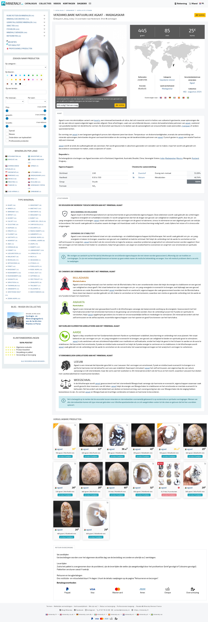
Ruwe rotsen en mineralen (20, 15)
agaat (58, 449)
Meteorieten (14, 36)
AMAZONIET (35, 205)
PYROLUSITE (36, 266)
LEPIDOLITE (35, 253)
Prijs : (8, 107)
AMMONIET (13, 212)
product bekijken (65, 456)
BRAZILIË (12, 159)
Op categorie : (10, 64)
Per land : (31, 98)
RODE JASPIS (36, 269)
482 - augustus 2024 (192, 92)
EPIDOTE (12, 231)
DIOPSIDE (12, 228)
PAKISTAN (13, 182)
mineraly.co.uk (67, 614)
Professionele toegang (126, 606)
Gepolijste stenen (84, 10)
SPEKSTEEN (13, 282)
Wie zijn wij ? (93, 606)
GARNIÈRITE (36, 234)
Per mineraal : (11, 98)
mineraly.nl (128, 614)
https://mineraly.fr (141, 610)
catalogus (59, 10)
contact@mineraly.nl (122, 610)
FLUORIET (12, 234)
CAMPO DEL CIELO (38, 221)
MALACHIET (13, 256)
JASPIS (34, 244)
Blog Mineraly (65, 610)
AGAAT (11, 205)
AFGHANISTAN (14, 156)
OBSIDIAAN (35, 260)
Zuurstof (142, 173)
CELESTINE (13, 224)
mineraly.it (100, 614)
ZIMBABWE (36, 191)
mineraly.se (156, 614)
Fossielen (13, 29)
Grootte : (9, 123)
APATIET (12, 215)
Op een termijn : (12, 88)
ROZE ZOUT (35, 273)
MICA (33, 256)
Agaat (192, 83)
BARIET (34, 218)
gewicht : (9, 115)
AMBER (11, 208)
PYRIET (11, 266)
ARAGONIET (35, 215)
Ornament (70, 10)
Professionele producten (19, 48)
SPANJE (34, 166)
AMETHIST (35, 208)
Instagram (90, 610)
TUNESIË (12, 185)
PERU (34, 179)
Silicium (141, 177)
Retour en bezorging (107, 606)
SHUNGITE (13, 279)
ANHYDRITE (35, 212)
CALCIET (12, 221)
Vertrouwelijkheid (80, 606)
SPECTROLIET (36, 279)
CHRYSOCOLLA (36, 224)
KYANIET (12, 250)
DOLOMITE (35, 228)
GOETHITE (12, 237)
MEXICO (12, 179)
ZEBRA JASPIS (14, 298)
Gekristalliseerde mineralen (21, 22)
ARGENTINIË (36, 156)
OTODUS (34, 263)
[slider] (7, 110)
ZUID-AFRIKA (13, 191)
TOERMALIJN (14, 285)
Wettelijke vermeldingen (63, 606)
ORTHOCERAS (14, 263)
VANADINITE (13, 289)
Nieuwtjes (12, 42)
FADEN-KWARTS (37, 231)
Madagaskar (167, 88)
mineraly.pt (142, 614)
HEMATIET (12, 240)
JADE (11, 244)
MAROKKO (13, 175)
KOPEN (200, 15)
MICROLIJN (13, 260)
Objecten (13, 25)
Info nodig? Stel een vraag (67, 105)
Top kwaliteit (13, 45)
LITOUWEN (36, 172)
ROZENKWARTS (14, 276)
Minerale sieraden (17, 32)
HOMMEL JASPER (37, 240)
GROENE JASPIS (37, 237)
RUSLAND (35, 182)
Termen (49, 606)
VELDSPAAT (35, 289)
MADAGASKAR (38, 175)
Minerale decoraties (18, 19)
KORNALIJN (13, 247)
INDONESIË (13, 172)
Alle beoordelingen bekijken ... (33, 361)
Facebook (78, 610)
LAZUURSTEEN (14, 253)
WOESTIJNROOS (37, 292)
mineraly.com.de (84, 614)
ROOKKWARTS (14, 273)
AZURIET (12, 218)
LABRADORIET (37, 250)
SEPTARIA (35, 276)
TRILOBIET (35, 285)
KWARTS (35, 247)
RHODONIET (13, 269)
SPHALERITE (35, 282)
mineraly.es (114, 614)
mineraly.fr (51, 614)
